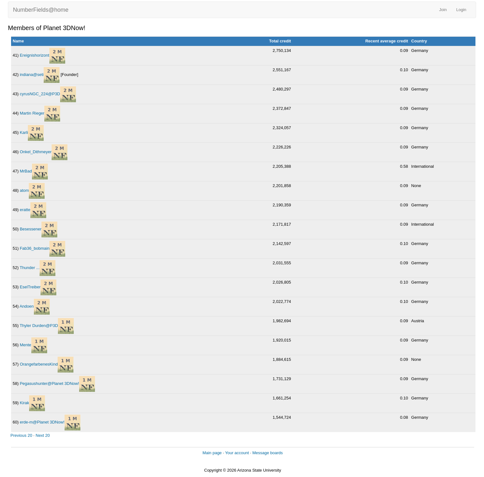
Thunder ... (30, 267)
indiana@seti (31, 74)
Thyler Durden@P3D (39, 325)
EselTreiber (30, 287)
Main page (212, 452)
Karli (24, 132)
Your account (237, 452)
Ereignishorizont (34, 55)
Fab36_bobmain (34, 248)
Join (443, 9)
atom (24, 190)
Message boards (267, 452)
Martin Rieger (32, 113)
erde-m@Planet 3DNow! (42, 422)
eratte (25, 209)
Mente (25, 344)
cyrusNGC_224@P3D (40, 93)
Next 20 (43, 435)
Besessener (30, 229)
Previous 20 (21, 435)
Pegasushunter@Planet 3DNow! (49, 383)
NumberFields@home (40, 10)
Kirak (24, 402)
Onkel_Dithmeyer (35, 151)
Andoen (27, 306)
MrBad (26, 171)
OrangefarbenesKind (39, 364)
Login (461, 9)
